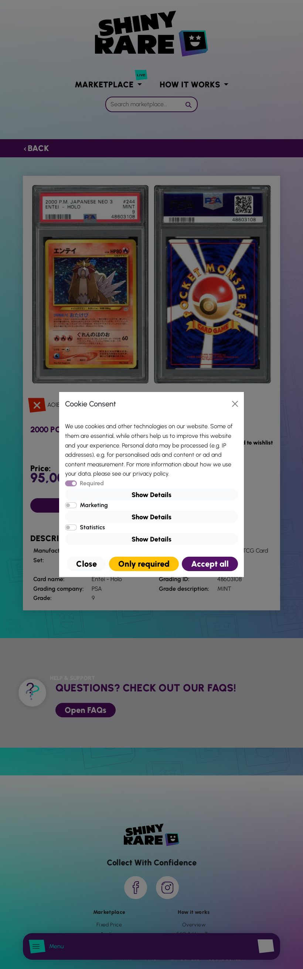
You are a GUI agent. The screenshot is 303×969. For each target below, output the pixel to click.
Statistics (92, 527)
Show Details (151, 495)
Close (86, 564)
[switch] (71, 505)
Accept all (210, 564)
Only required (144, 564)
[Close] (235, 404)
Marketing (94, 505)
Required (92, 483)
